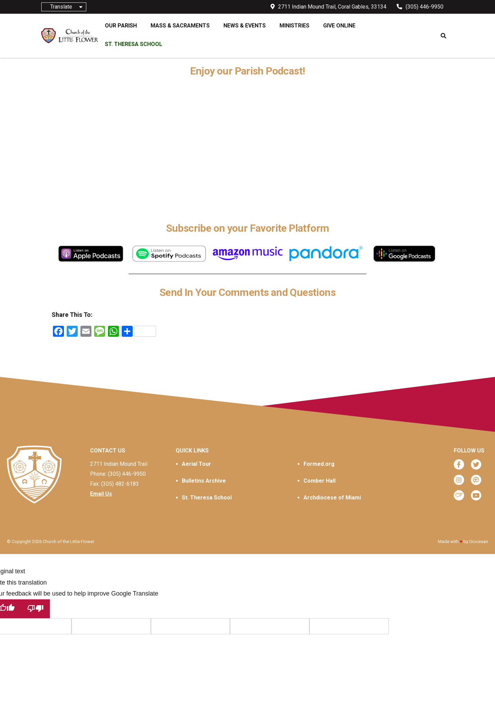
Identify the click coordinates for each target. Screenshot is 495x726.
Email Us (101, 494)
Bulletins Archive (204, 480)
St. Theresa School (207, 497)
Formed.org (319, 464)
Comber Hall (320, 480)
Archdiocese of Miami (332, 497)
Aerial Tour (196, 464)
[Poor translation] (35, 608)
